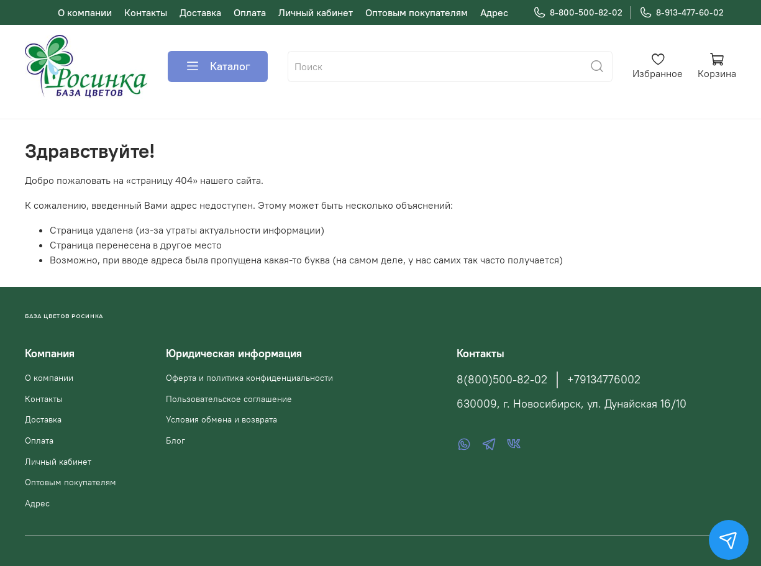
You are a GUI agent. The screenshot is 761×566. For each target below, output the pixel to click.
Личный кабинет (315, 12)
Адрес (494, 12)
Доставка (200, 12)
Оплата (250, 12)
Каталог (217, 66)
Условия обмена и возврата (221, 419)
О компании (85, 12)
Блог (175, 440)
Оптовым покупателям (416, 12)
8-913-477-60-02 (681, 12)
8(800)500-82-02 (502, 379)
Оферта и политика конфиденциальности (249, 377)
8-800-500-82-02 (577, 12)
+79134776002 (603, 379)
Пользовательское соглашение (229, 398)
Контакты (145, 12)
